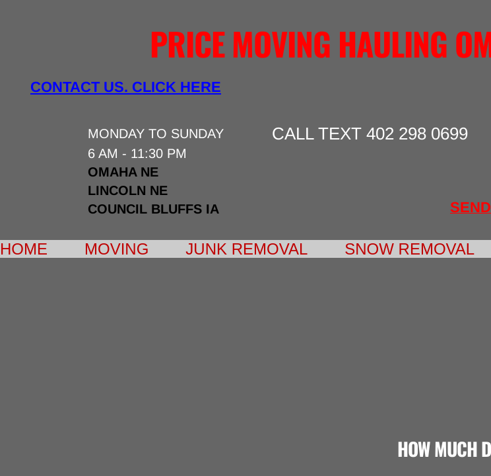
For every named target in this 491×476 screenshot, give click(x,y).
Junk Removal (246, 249)
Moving (116, 249)
